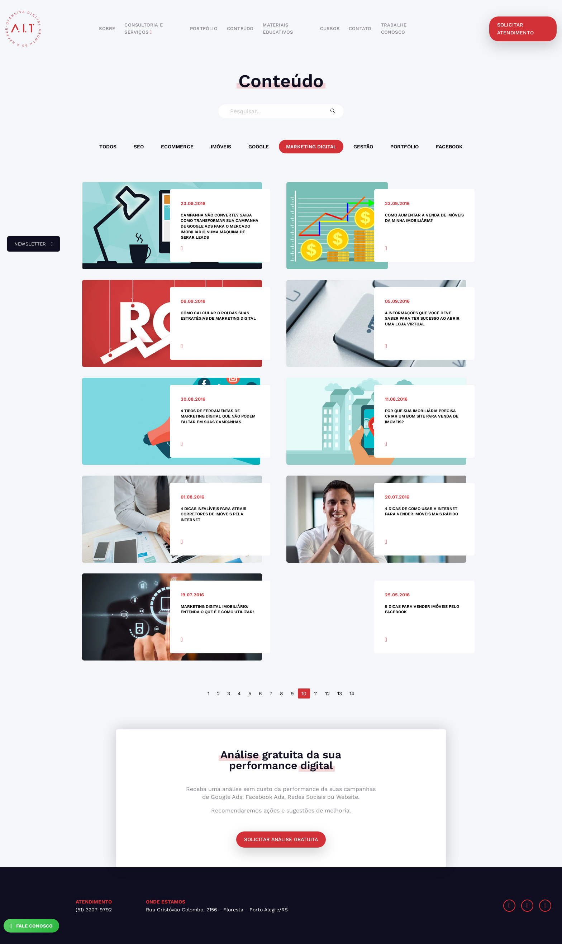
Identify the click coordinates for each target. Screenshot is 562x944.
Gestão (363, 146)
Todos (107, 146)
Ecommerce (177, 146)
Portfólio (404, 146)
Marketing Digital (311, 146)
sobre (107, 28)
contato (360, 28)
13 (339, 693)
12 (327, 693)
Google (258, 146)
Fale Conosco (31, 926)
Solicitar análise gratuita (281, 839)
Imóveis (221, 146)
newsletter (30, 246)
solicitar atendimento (515, 28)
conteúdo (240, 28)
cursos (329, 28)
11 (316, 693)
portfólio (204, 28)
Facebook (449, 146)
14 (351, 693)
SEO (139, 146)
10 (303, 693)
